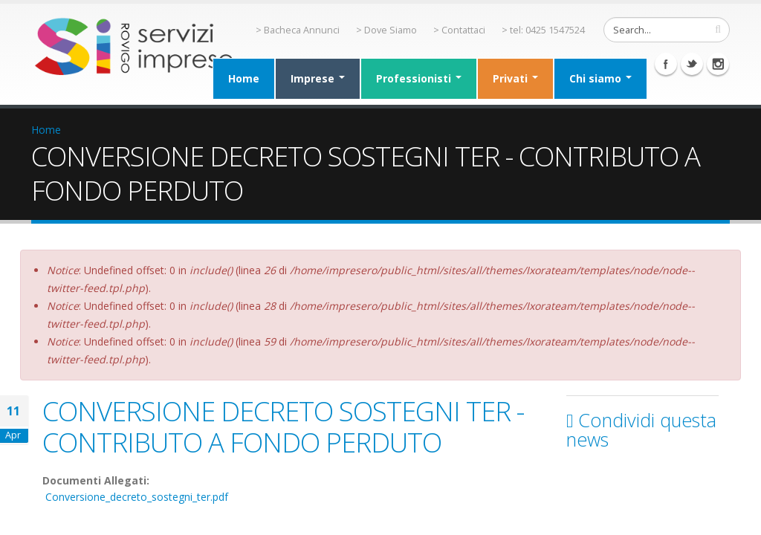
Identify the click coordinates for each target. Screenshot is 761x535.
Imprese (318, 78)
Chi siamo (600, 78)
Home (243, 78)
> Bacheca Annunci (298, 30)
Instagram (718, 64)
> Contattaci (459, 30)
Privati (515, 78)
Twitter (692, 64)
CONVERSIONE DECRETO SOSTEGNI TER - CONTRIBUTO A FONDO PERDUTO (283, 426)
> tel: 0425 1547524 (543, 30)
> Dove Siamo (386, 30)
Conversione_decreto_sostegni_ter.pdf (136, 497)
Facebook (666, 64)
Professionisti (419, 78)
